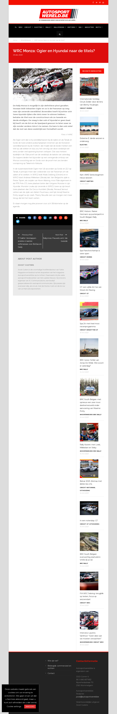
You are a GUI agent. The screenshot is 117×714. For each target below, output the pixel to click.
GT (88, 293)
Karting (90, 181)
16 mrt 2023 (84, 111)
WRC (20, 27)
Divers (89, 108)
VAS (80, 27)
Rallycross (59, 27)
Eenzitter (91, 330)
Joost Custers (26, 265)
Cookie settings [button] (14, 706)
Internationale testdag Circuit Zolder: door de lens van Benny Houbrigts (91, 102)
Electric (38, 27)
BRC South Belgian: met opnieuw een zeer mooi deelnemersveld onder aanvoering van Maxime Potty (90, 405)
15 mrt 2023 (84, 147)
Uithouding (85, 490)
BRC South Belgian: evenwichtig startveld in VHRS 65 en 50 (90, 557)
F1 (16, 27)
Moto (98, 27)
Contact (51, 673)
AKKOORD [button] (30, 706)
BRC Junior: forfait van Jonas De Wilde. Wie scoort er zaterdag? (92, 363)
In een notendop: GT (89, 520)
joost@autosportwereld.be (87, 697)
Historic (71, 27)
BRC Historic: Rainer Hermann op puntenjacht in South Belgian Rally (92, 214)
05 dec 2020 (18, 55)
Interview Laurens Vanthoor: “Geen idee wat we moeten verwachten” (91, 636)
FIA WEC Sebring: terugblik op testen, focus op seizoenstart (91, 596)
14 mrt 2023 (84, 372)
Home (15, 40)
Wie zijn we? (53, 661)
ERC (94, 451)
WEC (88, 603)
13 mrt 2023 (84, 605)
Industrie (89, 27)
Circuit (27, 27)
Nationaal (91, 487)
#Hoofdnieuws (26, 40)
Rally (48, 27)
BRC (81, 220)
